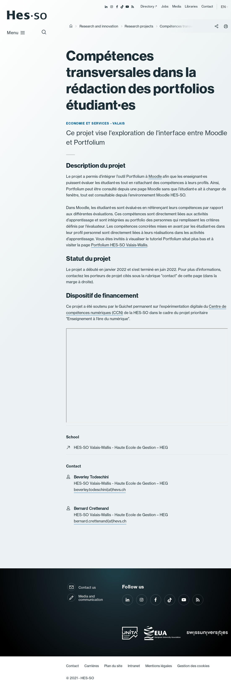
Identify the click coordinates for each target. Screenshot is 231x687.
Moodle (155, 176)
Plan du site (113, 666)
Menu (16, 32)
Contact (207, 6)
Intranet (134, 666)
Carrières (91, 666)
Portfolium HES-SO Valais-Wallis (119, 245)
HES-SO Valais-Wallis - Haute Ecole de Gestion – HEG (121, 447)
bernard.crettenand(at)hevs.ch (100, 521)
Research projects (139, 26)
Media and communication (90, 598)
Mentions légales (158, 666)
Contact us (87, 587)
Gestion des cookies (193, 666)
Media (176, 6)
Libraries (191, 6)
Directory (147, 6)
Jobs (164, 6)
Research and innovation (99, 26)
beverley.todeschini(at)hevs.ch (100, 489)
